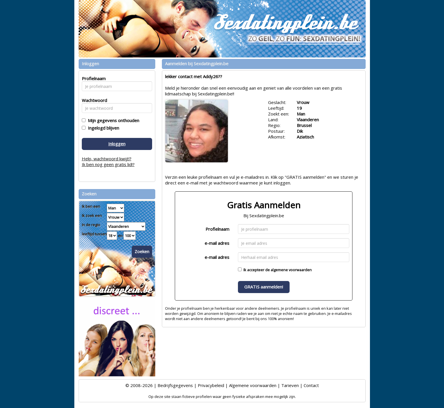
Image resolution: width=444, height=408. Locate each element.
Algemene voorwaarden (252, 385)
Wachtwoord (93, 100)
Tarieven (290, 385)
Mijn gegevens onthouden (112, 120)
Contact (311, 385)
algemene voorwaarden (291, 269)
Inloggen (116, 144)
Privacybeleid (211, 385)
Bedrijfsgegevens (175, 385)
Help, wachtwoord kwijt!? (106, 158)
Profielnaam (217, 229)
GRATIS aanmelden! (263, 287)
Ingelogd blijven (102, 128)
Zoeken (142, 251)
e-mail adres (217, 243)
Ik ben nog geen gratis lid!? (108, 164)
